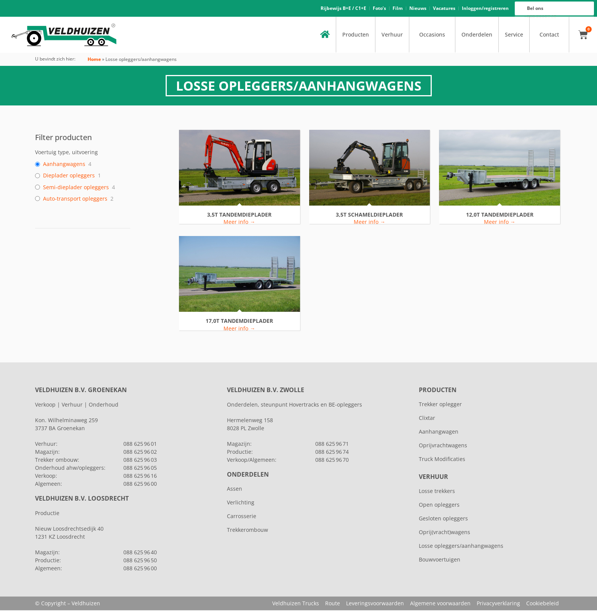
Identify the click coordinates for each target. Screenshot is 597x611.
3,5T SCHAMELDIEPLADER (369, 215)
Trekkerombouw (247, 530)
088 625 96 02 (140, 452)
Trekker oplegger (440, 404)
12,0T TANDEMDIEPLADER (499, 215)
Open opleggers (439, 505)
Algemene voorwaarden (440, 604)
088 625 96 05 (140, 468)
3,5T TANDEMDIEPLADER (239, 215)
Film (398, 8)
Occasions (432, 35)
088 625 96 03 (140, 460)
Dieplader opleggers (69, 176)
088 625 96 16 (140, 476)
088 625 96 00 (140, 484)
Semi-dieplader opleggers (76, 187)
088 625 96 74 (332, 452)
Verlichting (240, 503)
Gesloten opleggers (443, 519)
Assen (234, 489)
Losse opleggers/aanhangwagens (461, 546)
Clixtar (427, 418)
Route (332, 604)
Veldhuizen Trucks (295, 604)
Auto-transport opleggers (75, 199)
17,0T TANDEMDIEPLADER (239, 322)
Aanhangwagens (64, 164)
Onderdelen (476, 35)
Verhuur (392, 35)
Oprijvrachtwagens (443, 446)
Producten (355, 35)
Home (94, 60)
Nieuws (417, 8)
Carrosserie (241, 516)
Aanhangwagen (438, 432)
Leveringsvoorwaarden (375, 604)
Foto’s (379, 8)
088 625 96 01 (140, 444)
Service (514, 35)
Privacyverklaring (498, 604)
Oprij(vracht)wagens (444, 532)
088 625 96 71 (332, 444)
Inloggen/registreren (485, 8)
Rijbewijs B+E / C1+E (343, 8)
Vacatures (444, 8)
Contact (549, 35)
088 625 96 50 (140, 561)
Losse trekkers (437, 491)
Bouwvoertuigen (439, 560)
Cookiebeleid (542, 604)
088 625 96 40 (140, 553)
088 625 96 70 (332, 460)
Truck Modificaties (442, 459)
